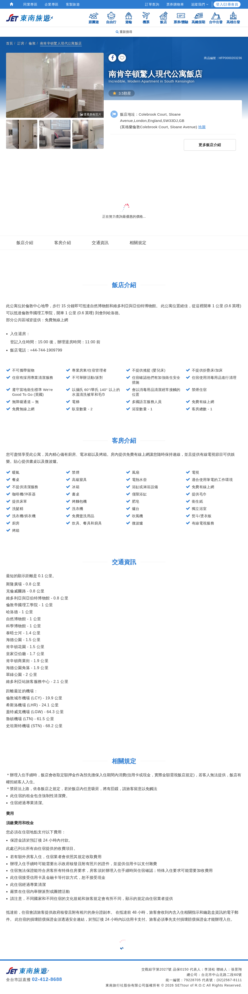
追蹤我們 (199, 4)
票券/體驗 (181, 17)
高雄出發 (233, 17)
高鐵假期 (198, 17)
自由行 (111, 17)
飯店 (163, 17)
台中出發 (216, 17)
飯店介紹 (24, 242)
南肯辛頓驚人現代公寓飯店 (61, 43)
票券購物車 (175, 4)
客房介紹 (62, 242)
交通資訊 (100, 242)
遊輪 (128, 17)
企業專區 (52, 4)
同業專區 (30, 4)
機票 (146, 17)
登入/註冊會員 (227, 4)
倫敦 (32, 43)
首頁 (9, 43)
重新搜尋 (124, 32)
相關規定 (138, 242)
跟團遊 (94, 17)
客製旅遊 (73, 4)
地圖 (202, 127)
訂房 (20, 43)
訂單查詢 (152, 4)
